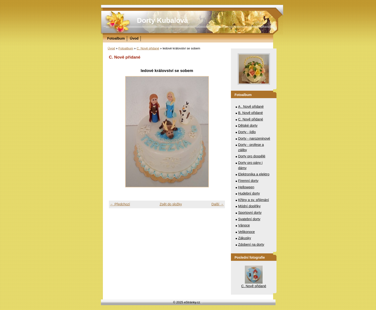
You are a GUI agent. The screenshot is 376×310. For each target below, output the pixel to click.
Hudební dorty (249, 193)
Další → (218, 204)
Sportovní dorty (250, 213)
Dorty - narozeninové (254, 138)
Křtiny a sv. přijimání (253, 200)
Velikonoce (246, 232)
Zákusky (244, 238)
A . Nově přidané (251, 106)
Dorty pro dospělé (251, 156)
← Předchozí (120, 204)
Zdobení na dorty (251, 244)
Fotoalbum (116, 38)
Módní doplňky (249, 206)
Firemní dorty (248, 181)
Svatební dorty (249, 219)
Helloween (246, 187)
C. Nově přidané (148, 48)
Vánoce (244, 225)
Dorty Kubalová (162, 20)
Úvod (134, 38)
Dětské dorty (248, 125)
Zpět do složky (171, 204)
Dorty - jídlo (247, 132)
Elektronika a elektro (253, 174)
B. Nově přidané (250, 113)
